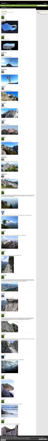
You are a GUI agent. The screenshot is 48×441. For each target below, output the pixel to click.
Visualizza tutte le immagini (9, 9)
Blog (7, 5)
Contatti (18, 5)
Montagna (2, 5)
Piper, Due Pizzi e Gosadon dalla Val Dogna (7, 12)
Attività (13, 5)
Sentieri (5, 3)
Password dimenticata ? (43, 11)
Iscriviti (38, 11)
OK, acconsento (41, 439)
